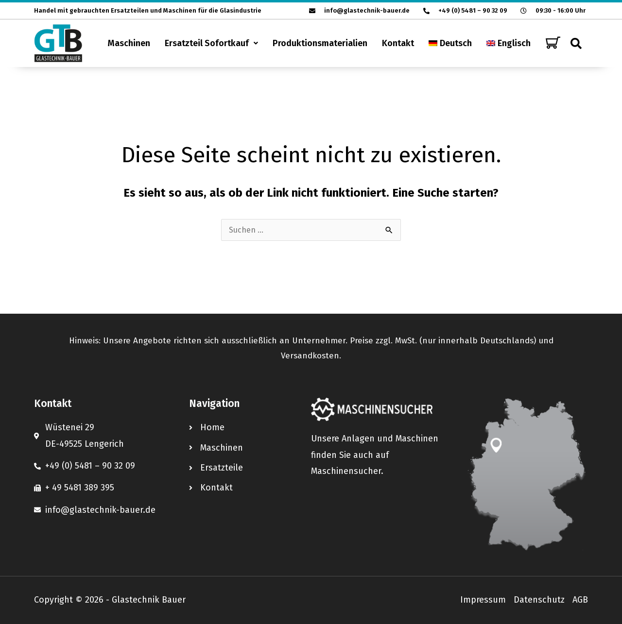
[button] (211, 43)
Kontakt (398, 43)
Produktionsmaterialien (320, 43)
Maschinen (129, 43)
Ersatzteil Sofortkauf (211, 43)
